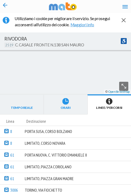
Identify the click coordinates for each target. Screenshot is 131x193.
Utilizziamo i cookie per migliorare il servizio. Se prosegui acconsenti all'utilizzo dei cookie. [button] (62, 21)
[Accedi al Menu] (125, 6)
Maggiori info (85, 24)
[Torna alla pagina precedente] (5, 6)
